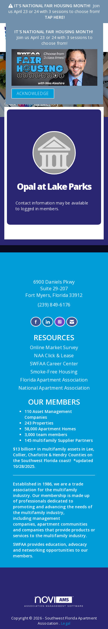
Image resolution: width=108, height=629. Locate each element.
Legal (65, 623)
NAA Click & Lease (54, 355)
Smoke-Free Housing (54, 372)
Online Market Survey (54, 347)
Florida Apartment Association (54, 380)
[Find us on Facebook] (36, 322)
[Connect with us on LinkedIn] (47, 322)
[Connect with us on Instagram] (59, 322)
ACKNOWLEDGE (33, 93)
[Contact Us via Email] (71, 322)
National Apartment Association (54, 388)
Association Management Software (54, 601)
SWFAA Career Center (54, 363)
